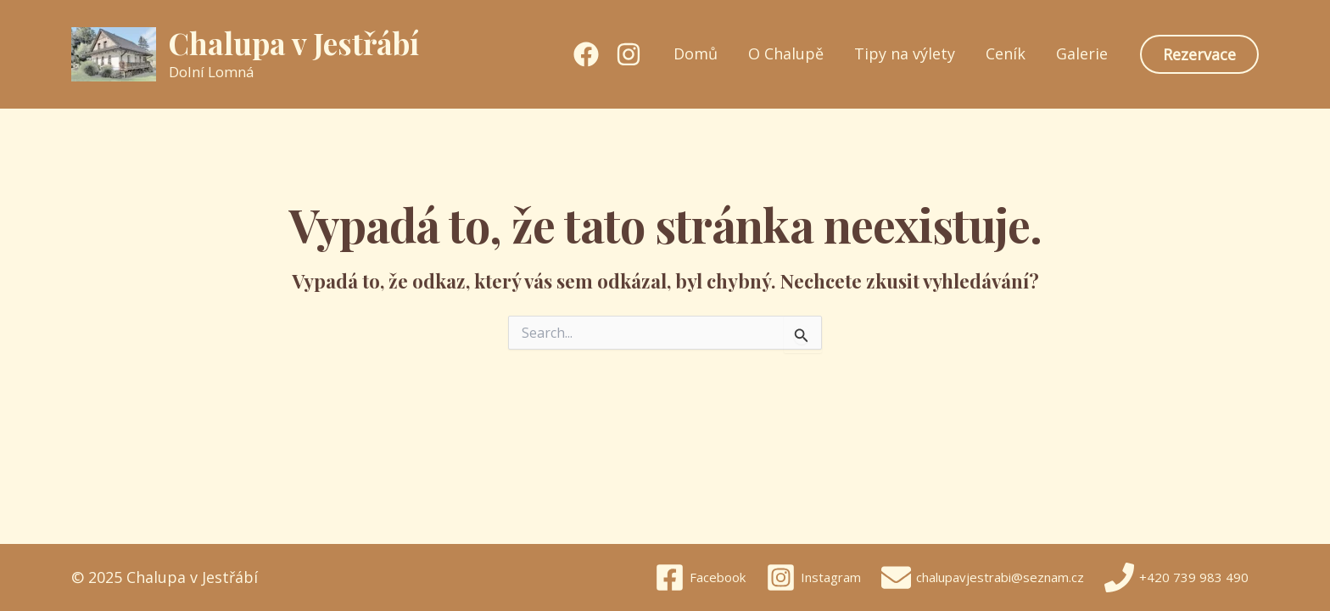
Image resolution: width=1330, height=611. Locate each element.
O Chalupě (786, 54)
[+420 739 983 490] (1176, 577)
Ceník (1005, 54)
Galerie (1082, 54)
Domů (695, 54)
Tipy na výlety (904, 54)
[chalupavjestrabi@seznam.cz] (983, 577)
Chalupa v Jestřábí (294, 43)
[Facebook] (586, 54)
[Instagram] (628, 54)
